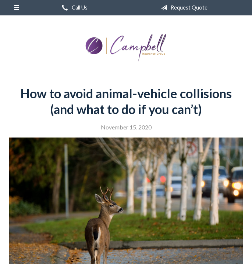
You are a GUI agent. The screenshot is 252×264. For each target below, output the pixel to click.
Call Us (73, 8)
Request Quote (182, 8)
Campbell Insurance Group (126, 48)
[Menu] (16, 8)
